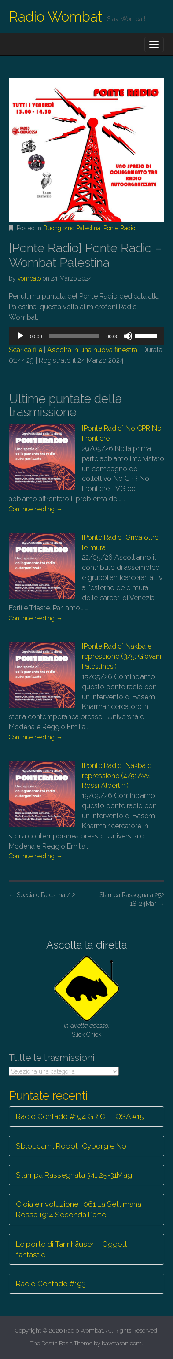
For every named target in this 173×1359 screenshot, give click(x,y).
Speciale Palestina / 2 (42, 894)
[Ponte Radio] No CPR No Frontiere (122, 433)
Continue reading (36, 509)
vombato (29, 278)
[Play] (20, 336)
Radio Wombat (56, 16)
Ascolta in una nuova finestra (92, 350)
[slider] (74, 336)
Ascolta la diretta (86, 944)
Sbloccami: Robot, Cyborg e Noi (72, 1145)
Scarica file (25, 350)
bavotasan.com (122, 1343)
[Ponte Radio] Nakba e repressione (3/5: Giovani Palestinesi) (121, 656)
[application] (86, 336)
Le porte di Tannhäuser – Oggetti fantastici (72, 1249)
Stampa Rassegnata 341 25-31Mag (74, 1175)
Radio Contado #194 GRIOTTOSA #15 (80, 1116)
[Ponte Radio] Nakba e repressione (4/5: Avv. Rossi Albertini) (116, 775)
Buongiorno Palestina (71, 228)
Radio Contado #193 (51, 1283)
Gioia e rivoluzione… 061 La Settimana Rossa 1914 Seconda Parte (78, 1209)
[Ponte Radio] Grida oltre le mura (120, 542)
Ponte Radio (119, 228)
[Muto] (128, 336)
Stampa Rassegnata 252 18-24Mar (131, 899)
